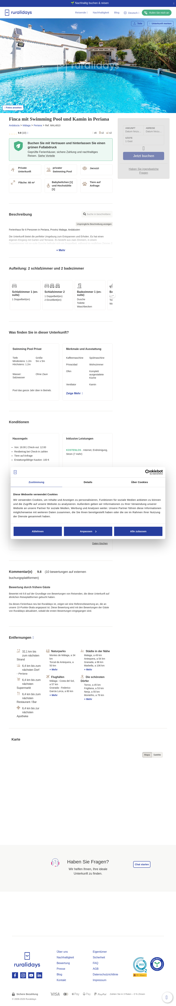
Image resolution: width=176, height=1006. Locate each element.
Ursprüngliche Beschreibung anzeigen (94, 224)
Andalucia (14, 125)
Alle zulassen (138, 531)
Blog (116, 12)
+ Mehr (61, 240)
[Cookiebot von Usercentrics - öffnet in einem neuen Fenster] (148, 472)
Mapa (147, 754)
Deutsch (131, 12)
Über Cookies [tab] (139, 482)
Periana (38, 125)
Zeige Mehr (74, 393)
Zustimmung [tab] (36, 482)
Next (112, 295)
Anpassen (88, 531)
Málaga (27, 125)
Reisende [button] (81, 12)
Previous (9, 295)
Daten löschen (100, 543)
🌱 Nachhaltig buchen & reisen (87, 3)
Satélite (157, 754)
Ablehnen (37, 531)
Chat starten (142, 864)
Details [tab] (88, 482)
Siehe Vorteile (46, 155)
